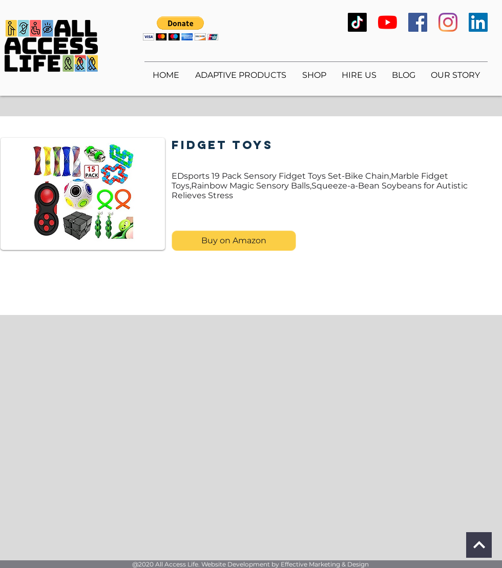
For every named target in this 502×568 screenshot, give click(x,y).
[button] (180, 28)
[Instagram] (447, 22)
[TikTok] (357, 22)
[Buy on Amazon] (234, 240)
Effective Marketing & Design (325, 564)
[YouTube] (387, 22)
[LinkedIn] (478, 22)
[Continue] (479, 545)
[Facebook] (417, 22)
